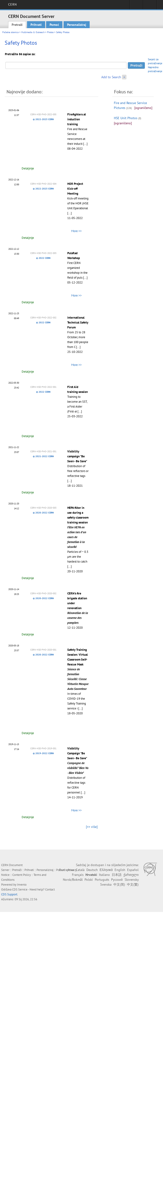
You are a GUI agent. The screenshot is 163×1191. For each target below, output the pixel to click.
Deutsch (92, 870)
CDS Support (9, 894)
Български (66, 870)
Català (80, 870)
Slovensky (132, 879)
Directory (149, 6)
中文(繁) (133, 884)
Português (102, 879)
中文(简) (119, 884)
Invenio (22, 885)
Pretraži (17, 25)
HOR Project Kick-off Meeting (75, 189)
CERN (12, 4)
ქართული (131, 875)
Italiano (104, 875)
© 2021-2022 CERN (43, 456)
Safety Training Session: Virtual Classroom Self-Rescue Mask (77, 669)
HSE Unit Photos (125, 118)
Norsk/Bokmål (73, 879)
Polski (89, 879)
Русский (117, 879)
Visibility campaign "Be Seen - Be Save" (77, 456)
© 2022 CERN (43, 258)
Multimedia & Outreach (32, 32)
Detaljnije (28, 168)
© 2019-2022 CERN (43, 753)
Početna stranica (10, 32)
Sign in (136, 6)
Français (78, 875)
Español (133, 870)
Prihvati (36, 25)
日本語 (117, 875)
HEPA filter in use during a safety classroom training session (77, 527)
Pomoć (54, 25)
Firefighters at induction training (76, 119)
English (120, 870)
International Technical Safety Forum (77, 322)
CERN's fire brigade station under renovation (77, 608)
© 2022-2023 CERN (43, 119)
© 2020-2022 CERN (43, 512)
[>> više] (92, 827)
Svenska (106, 884)
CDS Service (19, 889)
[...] (85, 144)
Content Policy (21, 875)
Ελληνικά (106, 870)
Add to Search (111, 77)
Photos (50, 32)
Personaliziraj (76, 25)
